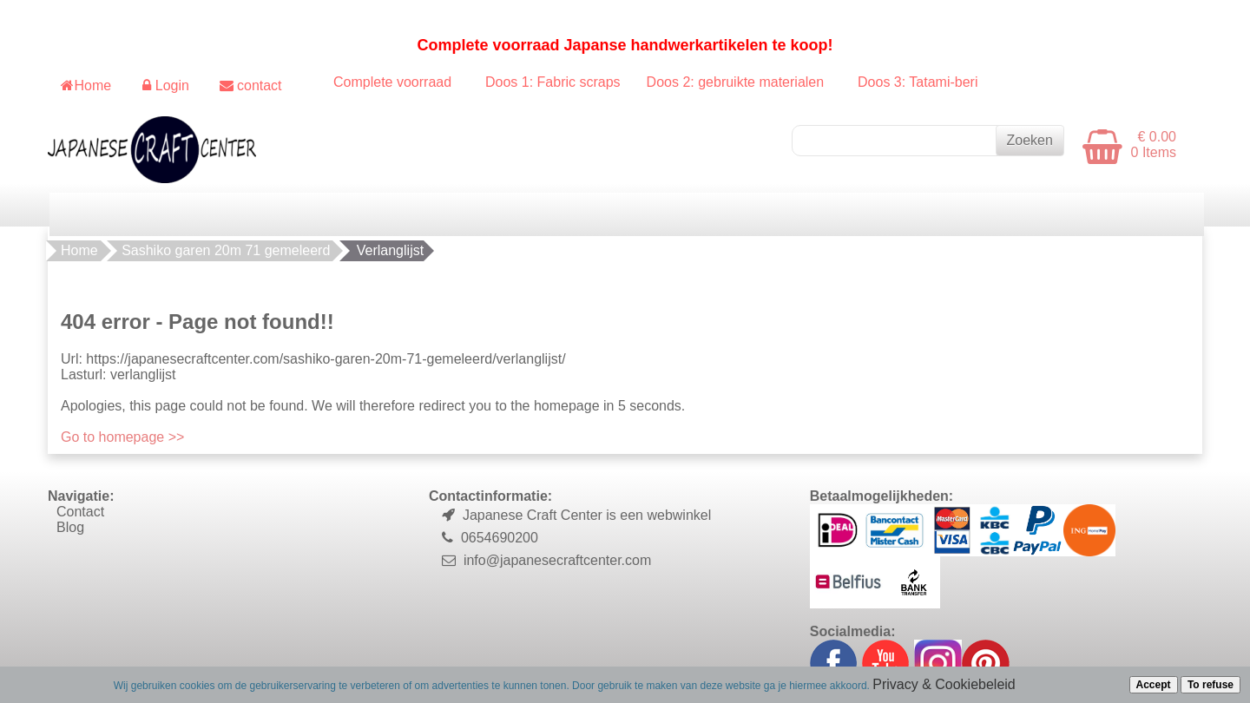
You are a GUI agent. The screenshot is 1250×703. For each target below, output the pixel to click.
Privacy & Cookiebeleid (944, 684)
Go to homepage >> (122, 437)
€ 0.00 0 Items (1153, 144)
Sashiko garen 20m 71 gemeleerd (226, 250)
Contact (80, 511)
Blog (70, 527)
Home (79, 250)
